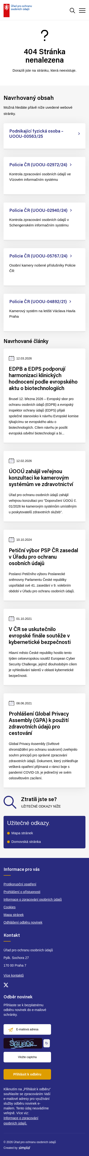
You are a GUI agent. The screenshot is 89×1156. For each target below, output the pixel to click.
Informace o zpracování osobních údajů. (21, 1120)
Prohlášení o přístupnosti (22, 892)
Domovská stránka (26, 842)
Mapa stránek (22, 833)
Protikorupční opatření (20, 884)
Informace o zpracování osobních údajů (33, 899)
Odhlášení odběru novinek (23, 922)
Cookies (10, 907)
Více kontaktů (14, 975)
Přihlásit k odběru (27, 1074)
